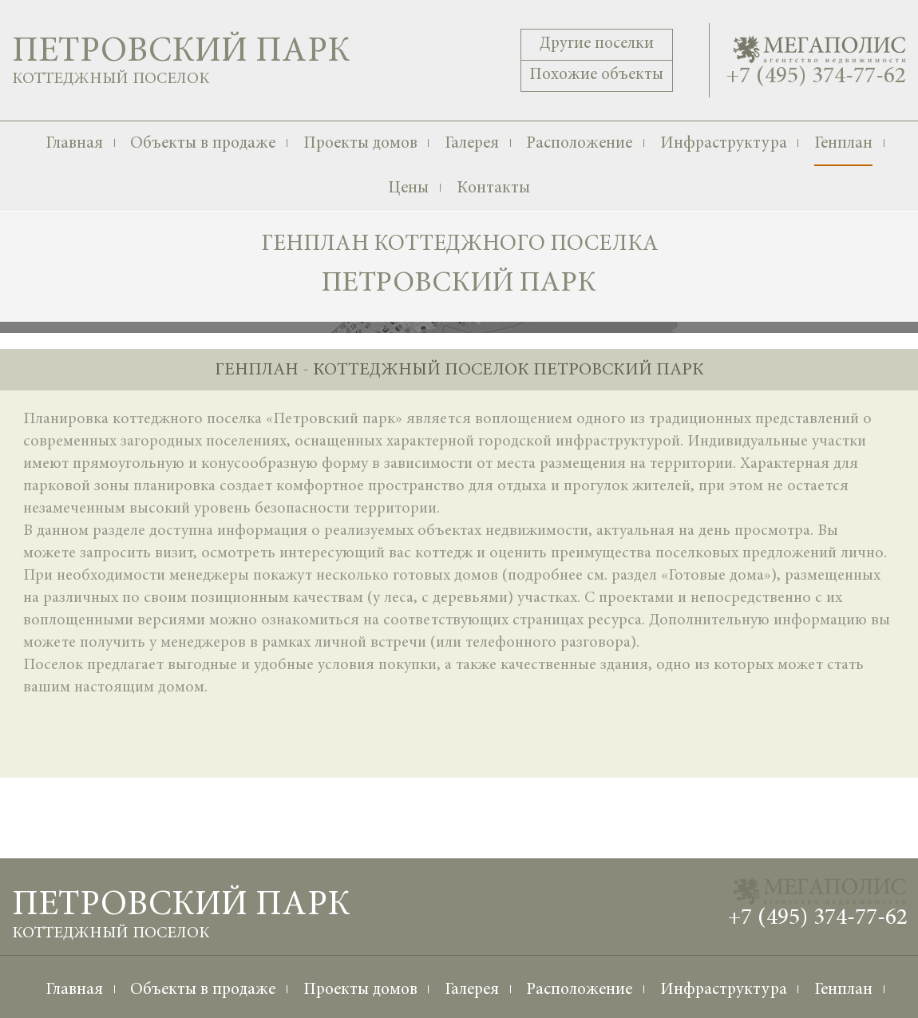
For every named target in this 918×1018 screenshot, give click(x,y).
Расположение (579, 144)
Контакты (493, 188)
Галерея (472, 144)
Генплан (843, 144)
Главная (74, 144)
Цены (408, 188)
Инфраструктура (723, 144)
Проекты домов (360, 144)
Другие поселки (597, 44)
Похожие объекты (596, 75)
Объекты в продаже (202, 144)
